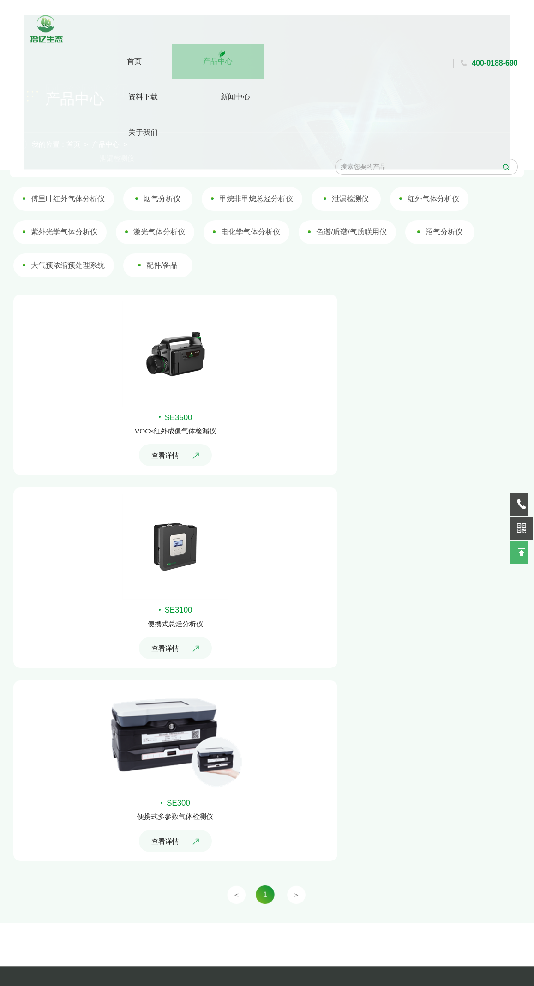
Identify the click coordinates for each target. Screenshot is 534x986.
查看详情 (137, 514)
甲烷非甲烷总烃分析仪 (256, 218)
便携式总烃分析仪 (396, 488)
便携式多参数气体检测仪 (137, 699)
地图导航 (113, 949)
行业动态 (50, 965)
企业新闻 (50, 949)
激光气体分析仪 (163, 250)
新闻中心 (265, 33)
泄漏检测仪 (347, 218)
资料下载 (217, 33)
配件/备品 (165, 282)
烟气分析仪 (166, 218)
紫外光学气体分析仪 (72, 250)
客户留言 (113, 965)
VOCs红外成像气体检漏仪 (137, 488)
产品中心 (170, 28)
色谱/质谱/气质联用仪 (348, 250)
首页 (135, 33)
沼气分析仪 (437, 250)
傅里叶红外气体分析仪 (75, 218)
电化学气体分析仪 (251, 250)
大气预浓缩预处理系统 (75, 282)
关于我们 (312, 33)
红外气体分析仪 (427, 218)
